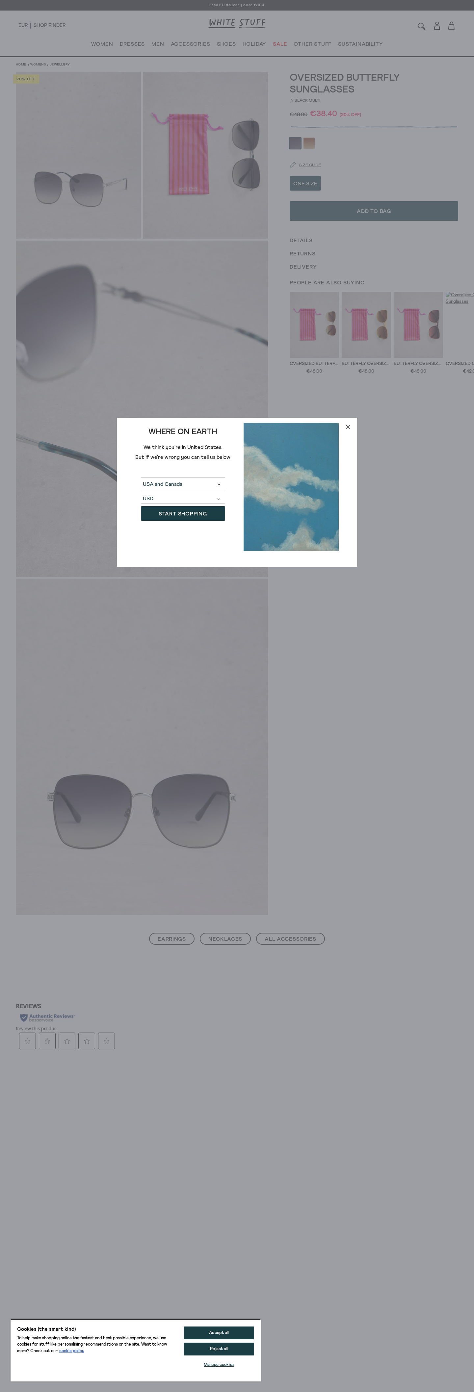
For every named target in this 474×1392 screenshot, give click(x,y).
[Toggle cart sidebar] (452, 25)
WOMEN (102, 45)
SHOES (226, 45)
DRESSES (132, 45)
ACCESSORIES (191, 45)
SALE (280, 45)
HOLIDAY (254, 45)
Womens (38, 64)
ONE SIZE (305, 165)
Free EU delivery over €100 (237, 5)
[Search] (421, 25)
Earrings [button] (172, 939)
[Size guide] (301, 147)
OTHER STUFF (312, 45)
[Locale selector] (23, 26)
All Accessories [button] (290, 939)
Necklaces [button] (225, 939)
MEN (157, 45)
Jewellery (60, 64)
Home (21, 64)
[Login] (437, 24)
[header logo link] (237, 23)
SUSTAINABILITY (360, 45)
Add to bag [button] (374, 193)
